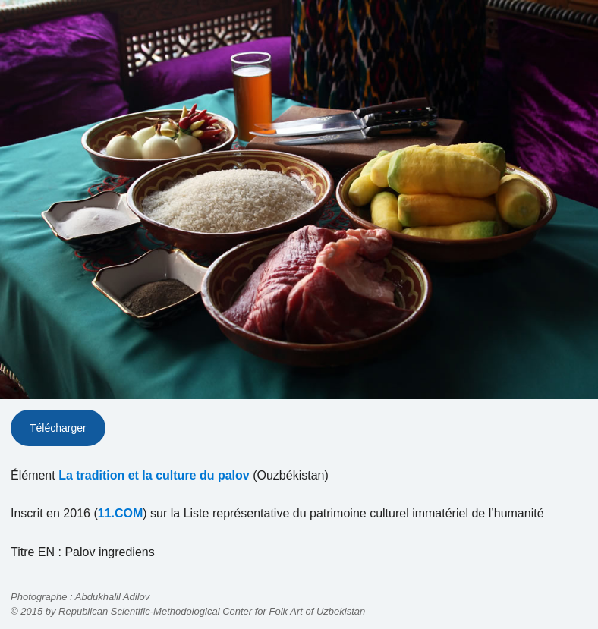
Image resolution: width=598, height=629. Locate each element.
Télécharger (58, 428)
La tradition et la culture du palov (154, 475)
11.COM (120, 513)
